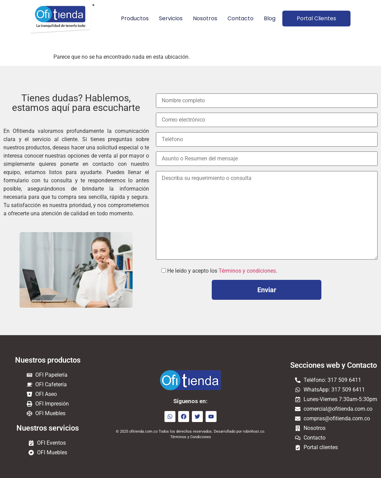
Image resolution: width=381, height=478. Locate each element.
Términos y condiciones (247, 271)
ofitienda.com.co (143, 431)
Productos (132, 18)
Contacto (238, 18)
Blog (267, 18)
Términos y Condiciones (190, 437)
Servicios (168, 18)
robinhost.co (253, 431)
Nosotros (202, 18)
